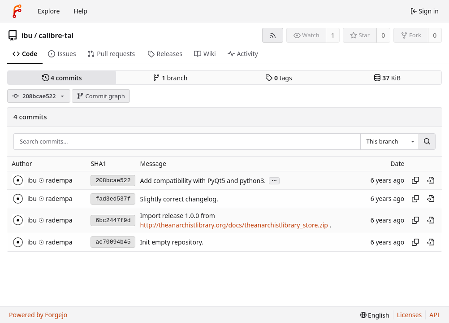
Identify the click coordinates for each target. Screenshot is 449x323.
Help (80, 11)
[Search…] (427, 141)
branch (170, 78)
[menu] (374, 315)
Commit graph (101, 96)
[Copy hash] (415, 180)
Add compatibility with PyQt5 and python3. (203, 180)
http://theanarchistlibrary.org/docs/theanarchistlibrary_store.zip (234, 225)
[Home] (17, 11)
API (434, 314)
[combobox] (389, 141)
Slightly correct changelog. (179, 199)
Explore (49, 11)
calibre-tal (56, 35)
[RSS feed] (272, 35)
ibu (27, 35)
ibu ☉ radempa (50, 180)
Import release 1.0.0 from (177, 215)
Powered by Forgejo (38, 314)
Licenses (409, 314)
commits (62, 78)
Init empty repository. (171, 242)
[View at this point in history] (430, 180)
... (274, 180)
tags (278, 78)
